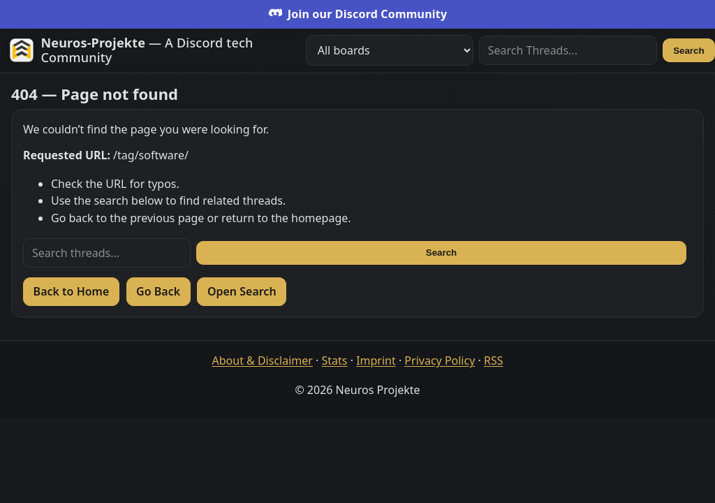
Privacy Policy (439, 360)
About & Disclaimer (262, 360)
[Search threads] (107, 253)
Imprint (376, 360)
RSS (493, 360)
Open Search (242, 291)
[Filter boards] (389, 50)
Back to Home (72, 291)
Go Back (158, 291)
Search (688, 50)
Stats (335, 360)
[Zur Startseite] (152, 51)
